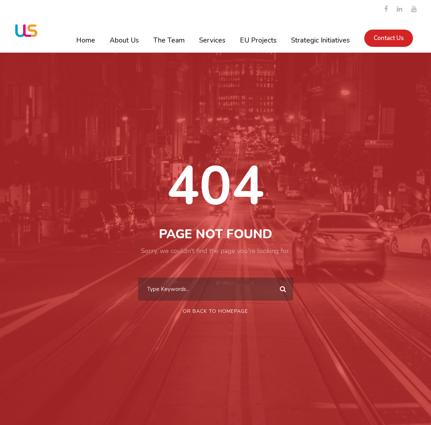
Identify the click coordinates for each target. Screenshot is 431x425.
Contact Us (389, 38)
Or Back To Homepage (215, 311)
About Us (124, 40)
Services (212, 40)
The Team (169, 40)
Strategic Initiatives (320, 40)
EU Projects (258, 40)
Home (85, 40)
